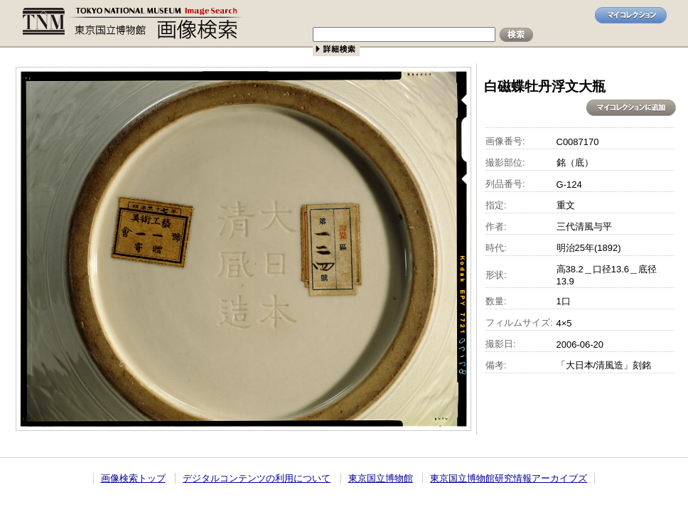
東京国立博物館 (380, 478)
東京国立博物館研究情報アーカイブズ (508, 478)
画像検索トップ (133, 478)
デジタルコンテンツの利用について (256, 478)
